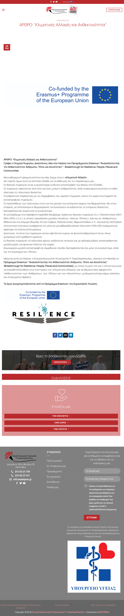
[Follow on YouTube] (56, 2)
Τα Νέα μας (53, 487)
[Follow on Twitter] (53, 2)
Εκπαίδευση (53, 482)
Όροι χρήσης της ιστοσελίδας (103, 605)
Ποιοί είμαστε (54, 461)
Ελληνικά (68, 2)
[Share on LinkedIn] (70, 335)
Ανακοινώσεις (63, 21)
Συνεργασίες (54, 477)
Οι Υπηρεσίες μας (56, 466)
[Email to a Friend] (65, 335)
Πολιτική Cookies (62, 605)
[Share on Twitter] (60, 335)
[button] (3, 10)
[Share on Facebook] (55, 335)
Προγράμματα (54, 471)
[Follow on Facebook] (50, 2)
